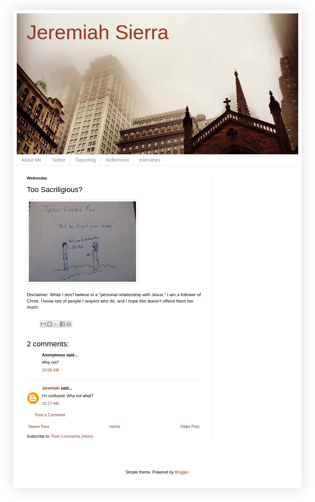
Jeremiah (51, 388)
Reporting (85, 160)
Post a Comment (50, 415)
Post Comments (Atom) (72, 436)
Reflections (117, 160)
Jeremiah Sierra (98, 32)
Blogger (181, 472)
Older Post (189, 426)
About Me (31, 160)
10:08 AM (50, 370)
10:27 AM (50, 403)
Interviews (149, 160)
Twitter (58, 160)
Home (115, 426)
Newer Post (38, 426)
